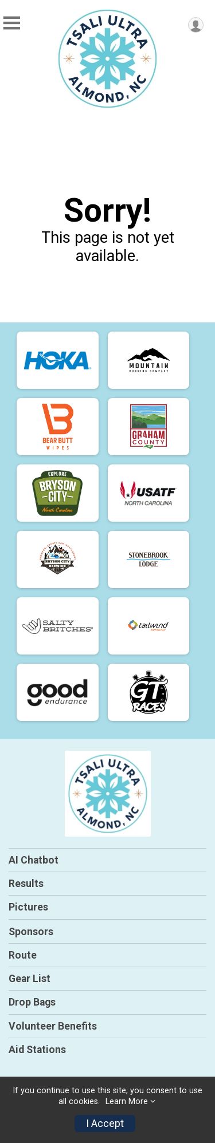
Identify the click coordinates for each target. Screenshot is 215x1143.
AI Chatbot (33, 860)
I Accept (105, 1123)
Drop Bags (32, 1002)
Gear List (29, 978)
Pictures (28, 907)
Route (23, 955)
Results (26, 883)
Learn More (126, 1101)
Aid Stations (37, 1049)
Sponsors (31, 931)
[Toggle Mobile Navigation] (11, 23)
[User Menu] (196, 25)
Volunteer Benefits (53, 1026)
